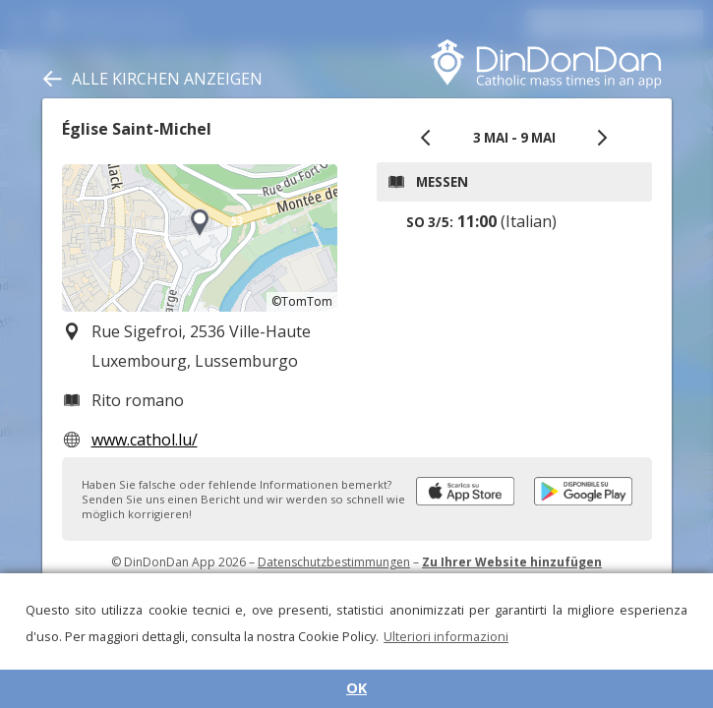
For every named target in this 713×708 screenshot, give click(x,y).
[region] (199, 238)
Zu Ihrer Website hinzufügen (512, 562)
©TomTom (301, 301)
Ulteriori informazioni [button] (446, 636)
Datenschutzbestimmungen (334, 562)
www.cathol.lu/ (144, 439)
